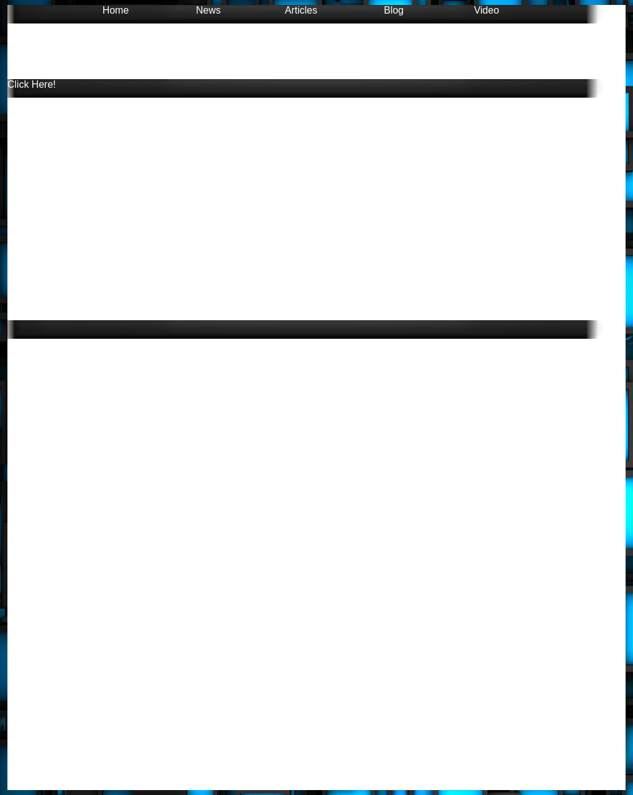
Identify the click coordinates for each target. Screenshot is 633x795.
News (208, 10)
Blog (394, 10)
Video (486, 10)
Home (116, 10)
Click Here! (31, 84)
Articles (301, 10)
